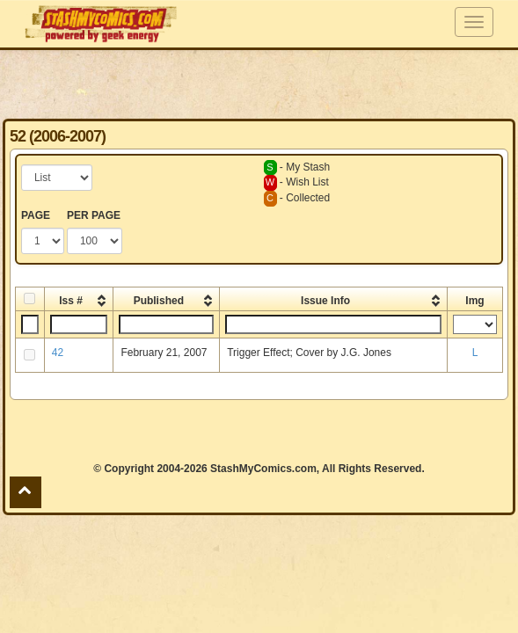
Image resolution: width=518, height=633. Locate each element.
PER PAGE (93, 215)
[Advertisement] (258, 83)
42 (57, 352)
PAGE (35, 215)
